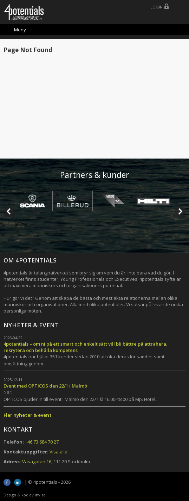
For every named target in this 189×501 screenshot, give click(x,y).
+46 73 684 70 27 (42, 442)
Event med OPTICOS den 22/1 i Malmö (45, 386)
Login (156, 7)
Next (179, 211)
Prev (9, 211)
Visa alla (58, 452)
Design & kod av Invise (25, 494)
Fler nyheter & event (28, 415)
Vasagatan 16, (37, 461)
